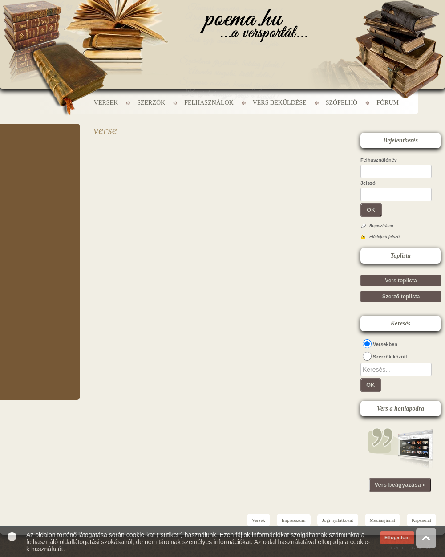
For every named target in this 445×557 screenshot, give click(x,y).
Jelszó (368, 183)
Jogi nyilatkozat (337, 520)
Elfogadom (397, 537)
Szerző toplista (401, 296)
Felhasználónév (378, 160)
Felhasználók (208, 102)
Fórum (387, 102)
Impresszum (294, 520)
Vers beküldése (280, 102)
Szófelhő (342, 102)
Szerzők (151, 102)
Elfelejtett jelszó (384, 237)
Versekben (385, 344)
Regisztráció (381, 226)
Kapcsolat (421, 520)
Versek (106, 102)
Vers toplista (401, 280)
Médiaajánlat (382, 520)
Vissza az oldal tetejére (426, 538)
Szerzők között (390, 356)
